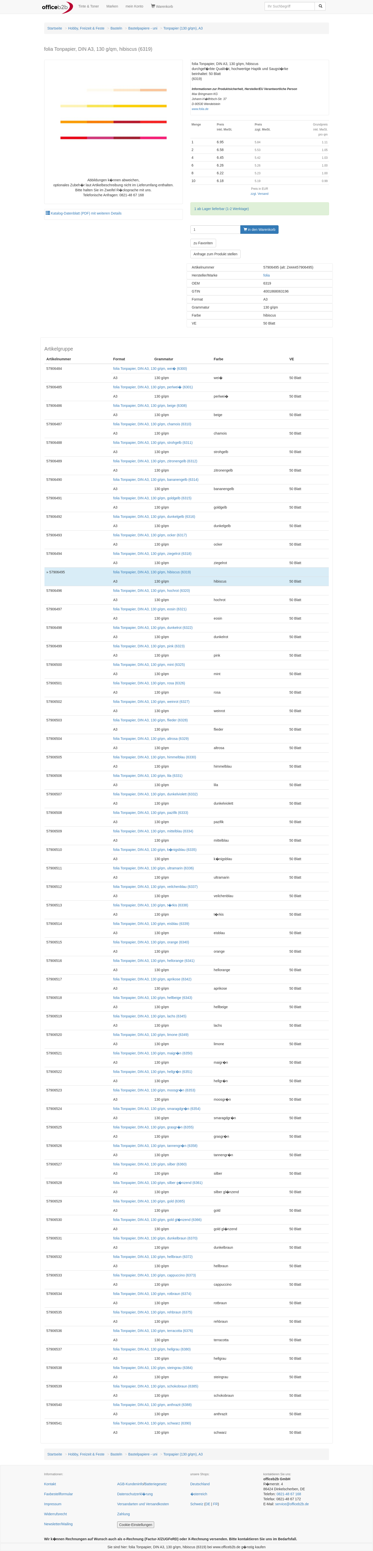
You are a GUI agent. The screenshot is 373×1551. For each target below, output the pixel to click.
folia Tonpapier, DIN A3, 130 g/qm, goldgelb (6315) (152, 498)
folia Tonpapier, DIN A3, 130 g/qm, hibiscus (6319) (152, 572)
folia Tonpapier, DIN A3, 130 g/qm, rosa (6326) (149, 683)
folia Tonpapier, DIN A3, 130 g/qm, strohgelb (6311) (153, 443)
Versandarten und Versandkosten (143, 1504)
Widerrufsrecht (55, 1514)
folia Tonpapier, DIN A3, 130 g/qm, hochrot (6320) (151, 591)
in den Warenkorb (260, 230)
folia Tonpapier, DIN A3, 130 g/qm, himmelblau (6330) (154, 757)
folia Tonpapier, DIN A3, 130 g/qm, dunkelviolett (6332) (155, 794)
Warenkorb (162, 6)
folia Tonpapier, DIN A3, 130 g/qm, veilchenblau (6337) (155, 887)
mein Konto (134, 6)
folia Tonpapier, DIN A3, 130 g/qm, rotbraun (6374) (152, 1294)
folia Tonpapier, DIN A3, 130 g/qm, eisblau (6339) (151, 924)
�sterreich (198, 1494)
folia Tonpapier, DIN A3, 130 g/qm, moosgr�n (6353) (154, 1090)
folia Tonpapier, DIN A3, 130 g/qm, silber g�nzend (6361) (158, 1183)
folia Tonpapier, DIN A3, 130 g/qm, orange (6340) (151, 942)
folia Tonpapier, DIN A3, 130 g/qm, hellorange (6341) (154, 961)
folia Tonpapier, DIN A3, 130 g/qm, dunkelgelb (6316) (154, 517)
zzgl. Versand (259, 194)
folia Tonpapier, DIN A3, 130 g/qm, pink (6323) (149, 646)
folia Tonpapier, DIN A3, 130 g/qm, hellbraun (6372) (153, 1257)
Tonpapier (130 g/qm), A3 (183, 28)
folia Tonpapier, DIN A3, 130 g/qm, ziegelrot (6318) (152, 554)
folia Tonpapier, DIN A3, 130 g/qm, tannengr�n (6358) (155, 1146)
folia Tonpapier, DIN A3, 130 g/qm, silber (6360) (150, 1164)
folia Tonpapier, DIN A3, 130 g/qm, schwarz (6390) (152, 1423)
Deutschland (200, 1484)
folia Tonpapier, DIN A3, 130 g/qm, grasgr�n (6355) (153, 1127)
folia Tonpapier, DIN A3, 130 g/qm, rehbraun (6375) (152, 1312)
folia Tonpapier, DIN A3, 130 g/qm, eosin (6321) (150, 609)
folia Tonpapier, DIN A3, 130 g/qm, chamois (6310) (152, 424)
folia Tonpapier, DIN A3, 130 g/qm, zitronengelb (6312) (155, 461)
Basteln (116, 28)
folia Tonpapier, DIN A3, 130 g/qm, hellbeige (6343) (152, 998)
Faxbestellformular (58, 1494)
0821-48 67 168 (289, 1494)
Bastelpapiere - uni (142, 28)
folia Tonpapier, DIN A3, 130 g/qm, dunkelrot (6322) (153, 628)
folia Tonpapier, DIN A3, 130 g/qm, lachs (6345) (149, 1016)
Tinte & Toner (88, 6)
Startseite (54, 28)
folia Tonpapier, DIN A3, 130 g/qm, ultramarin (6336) (153, 868)
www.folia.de (200, 109)
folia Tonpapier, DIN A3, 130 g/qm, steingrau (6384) (153, 1368)
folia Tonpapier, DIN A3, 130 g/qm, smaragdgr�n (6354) (156, 1109)
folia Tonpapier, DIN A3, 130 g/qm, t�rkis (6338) (150, 905)
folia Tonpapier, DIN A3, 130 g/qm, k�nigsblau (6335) (155, 850)
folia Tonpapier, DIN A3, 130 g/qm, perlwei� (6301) (153, 387)
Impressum (52, 1504)
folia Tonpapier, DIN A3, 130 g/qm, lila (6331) (148, 776)
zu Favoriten (203, 243)
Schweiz (196, 1504)
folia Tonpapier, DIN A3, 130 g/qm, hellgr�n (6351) (152, 1072)
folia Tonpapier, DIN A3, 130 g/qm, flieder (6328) (150, 720)
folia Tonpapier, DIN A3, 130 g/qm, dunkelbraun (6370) (155, 1238)
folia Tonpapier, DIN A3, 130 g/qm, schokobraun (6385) (155, 1386)
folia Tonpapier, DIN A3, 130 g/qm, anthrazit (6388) (152, 1405)
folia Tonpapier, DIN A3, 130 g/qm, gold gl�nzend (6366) (157, 1220)
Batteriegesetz (155, 1484)
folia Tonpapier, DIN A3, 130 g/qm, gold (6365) (149, 1201)
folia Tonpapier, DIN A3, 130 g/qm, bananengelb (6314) (155, 480)
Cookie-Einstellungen (135, 1525)
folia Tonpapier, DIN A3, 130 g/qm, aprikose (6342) (152, 979)
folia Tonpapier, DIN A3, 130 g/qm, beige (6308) (150, 406)
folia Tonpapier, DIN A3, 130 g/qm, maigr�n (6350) (152, 1053)
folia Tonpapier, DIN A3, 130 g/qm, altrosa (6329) (151, 739)
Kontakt (50, 1484)
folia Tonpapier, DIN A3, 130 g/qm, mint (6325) (149, 665)
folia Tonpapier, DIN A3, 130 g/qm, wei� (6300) (150, 369)
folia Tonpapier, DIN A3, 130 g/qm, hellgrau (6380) (152, 1349)
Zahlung (123, 1514)
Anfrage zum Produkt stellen (216, 254)
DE (207, 1504)
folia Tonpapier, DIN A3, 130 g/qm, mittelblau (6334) (153, 831)
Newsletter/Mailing (58, 1524)
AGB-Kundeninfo (130, 1484)
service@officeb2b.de (292, 1504)
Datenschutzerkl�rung (135, 1494)
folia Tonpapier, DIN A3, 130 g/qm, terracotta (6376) (153, 1331)
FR (215, 1504)
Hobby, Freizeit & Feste (86, 28)
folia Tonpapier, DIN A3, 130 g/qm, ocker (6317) (150, 535)
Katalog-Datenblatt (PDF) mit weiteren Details (84, 213)
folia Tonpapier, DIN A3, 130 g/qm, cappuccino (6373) (154, 1275)
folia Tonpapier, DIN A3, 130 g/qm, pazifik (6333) (150, 813)
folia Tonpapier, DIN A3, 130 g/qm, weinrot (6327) (151, 702)
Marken (112, 6)
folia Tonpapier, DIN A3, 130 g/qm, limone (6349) (151, 1035)
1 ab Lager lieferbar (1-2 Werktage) (221, 209)
